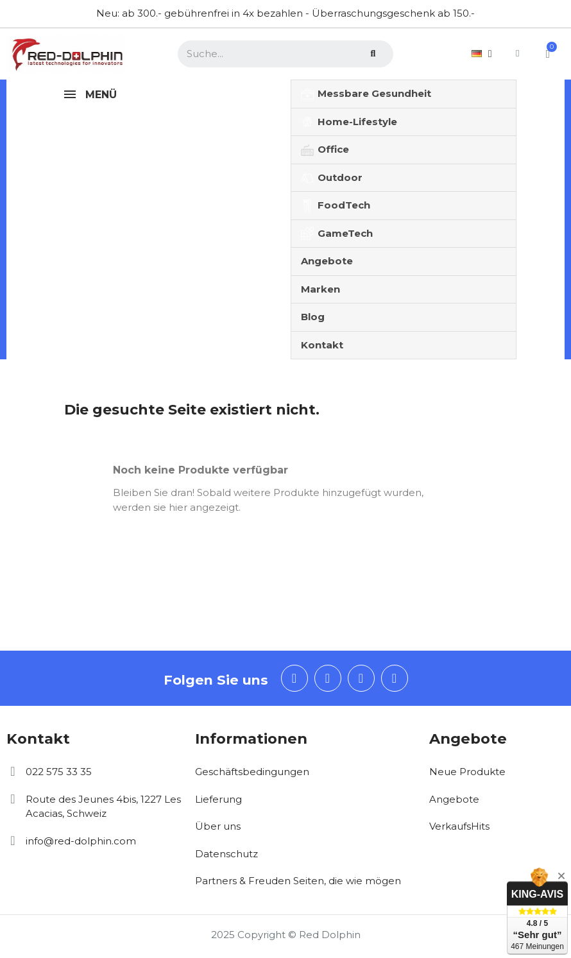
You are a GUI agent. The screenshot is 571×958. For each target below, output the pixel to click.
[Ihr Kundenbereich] (514, 53)
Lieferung (218, 799)
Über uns (218, 826)
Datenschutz (226, 854)
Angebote (454, 799)
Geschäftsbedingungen (252, 772)
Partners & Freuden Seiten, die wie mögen (298, 881)
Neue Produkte (467, 772)
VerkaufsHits (459, 826)
